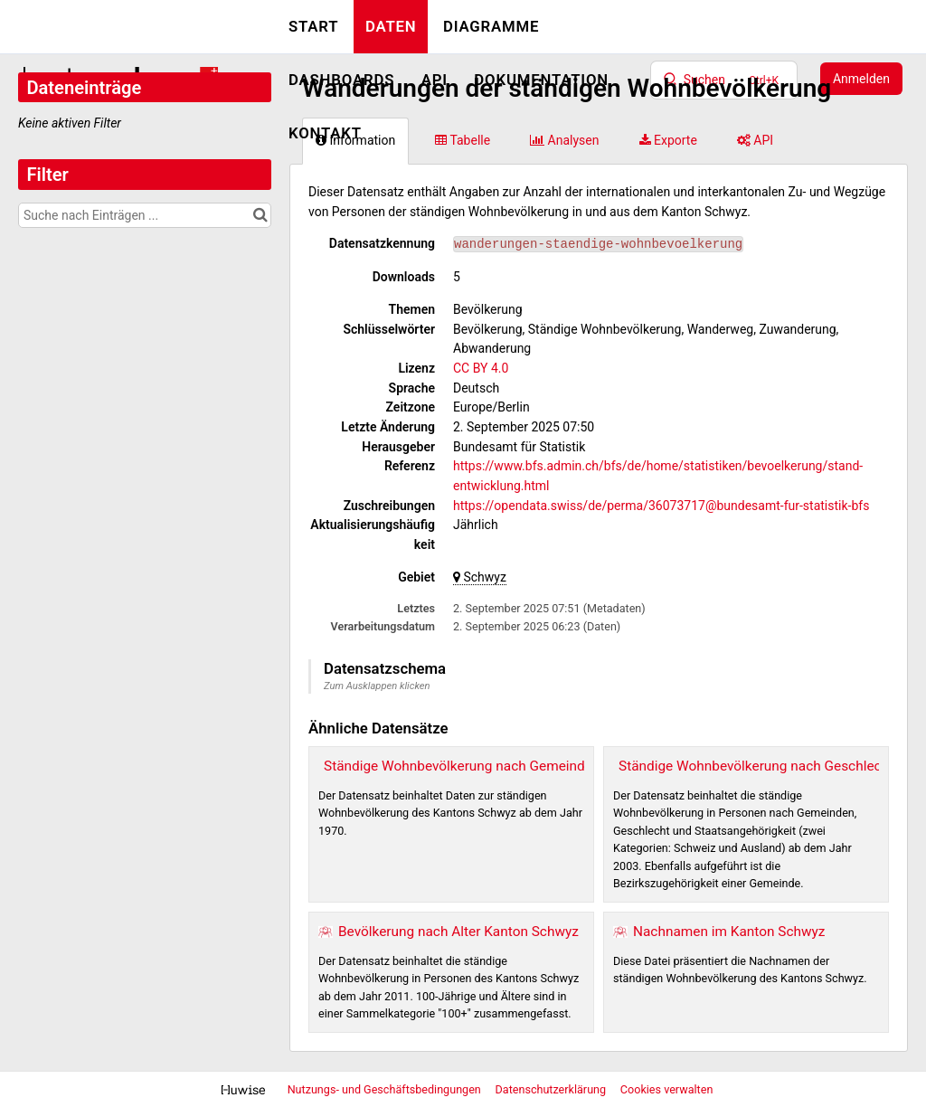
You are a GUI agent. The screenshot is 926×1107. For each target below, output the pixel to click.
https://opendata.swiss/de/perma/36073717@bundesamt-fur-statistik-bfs (661, 505)
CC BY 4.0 (480, 368)
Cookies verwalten (666, 1089)
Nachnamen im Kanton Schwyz (729, 931)
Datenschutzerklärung (552, 1089)
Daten (391, 26)
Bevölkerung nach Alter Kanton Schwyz (458, 931)
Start (313, 26)
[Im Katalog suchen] (260, 215)
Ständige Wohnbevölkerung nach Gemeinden (462, 766)
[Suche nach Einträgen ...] (144, 215)
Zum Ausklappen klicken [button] (377, 686)
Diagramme (491, 26)
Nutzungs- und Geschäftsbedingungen (386, 1089)
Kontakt (325, 133)
